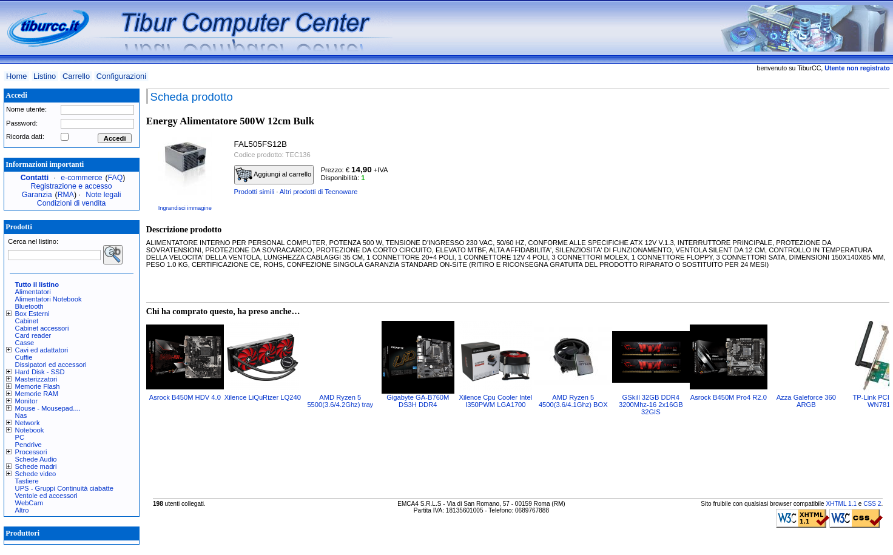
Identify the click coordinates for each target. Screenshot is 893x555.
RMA (66, 194)
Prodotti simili (254, 191)
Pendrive (28, 444)
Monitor (26, 401)
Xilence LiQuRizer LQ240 (262, 397)
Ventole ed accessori (46, 495)
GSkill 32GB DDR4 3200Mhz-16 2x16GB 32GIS (651, 404)
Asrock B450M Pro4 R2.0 (728, 397)
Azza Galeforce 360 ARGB (806, 401)
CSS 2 (872, 503)
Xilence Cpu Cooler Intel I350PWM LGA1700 (495, 401)
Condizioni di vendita (71, 203)
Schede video (35, 473)
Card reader (33, 335)
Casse (25, 342)
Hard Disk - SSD (40, 371)
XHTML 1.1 (841, 503)
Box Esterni (32, 313)
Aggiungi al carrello (273, 174)
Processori (31, 452)
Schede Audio (36, 459)
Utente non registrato (856, 68)
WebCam (29, 502)
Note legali (103, 194)
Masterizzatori (36, 379)
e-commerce (81, 177)
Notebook (29, 430)
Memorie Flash (37, 386)
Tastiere (27, 481)
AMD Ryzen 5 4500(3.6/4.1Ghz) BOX (573, 401)
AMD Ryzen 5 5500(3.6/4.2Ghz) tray (340, 401)
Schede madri (36, 466)
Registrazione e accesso (71, 186)
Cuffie (24, 357)
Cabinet (27, 321)
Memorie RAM (36, 393)
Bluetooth (29, 306)
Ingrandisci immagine (185, 208)
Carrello (76, 76)
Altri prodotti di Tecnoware (319, 191)
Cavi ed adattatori (42, 350)
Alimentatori (33, 291)
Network (27, 422)
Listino (44, 76)
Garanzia (37, 194)
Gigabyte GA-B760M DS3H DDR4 (417, 401)
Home (16, 76)
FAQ (115, 177)
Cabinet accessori (42, 328)
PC (20, 437)
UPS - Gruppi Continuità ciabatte (64, 488)
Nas (21, 415)
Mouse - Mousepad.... (48, 408)
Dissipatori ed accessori (51, 364)
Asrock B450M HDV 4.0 (185, 397)
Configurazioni (121, 76)
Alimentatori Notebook (48, 299)
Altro (22, 510)
